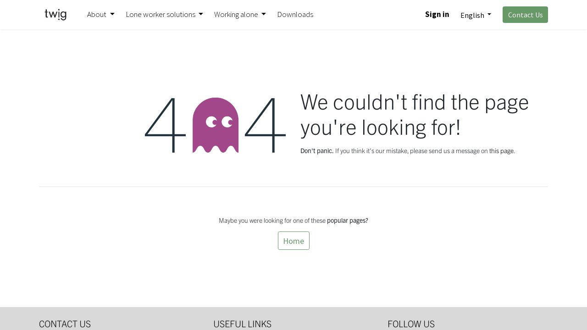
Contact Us (525, 14)
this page (501, 150)
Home (293, 241)
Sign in (437, 14)
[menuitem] (295, 14)
